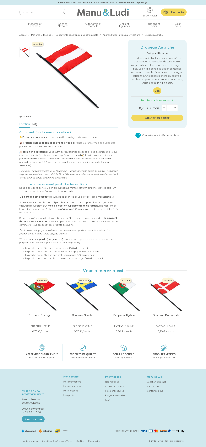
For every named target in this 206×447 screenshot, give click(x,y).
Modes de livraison (115, 386)
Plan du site (94, 441)
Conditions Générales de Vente (57, 441)
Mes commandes (72, 386)
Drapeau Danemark (166, 315)
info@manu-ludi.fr (33, 393)
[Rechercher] (42, 12)
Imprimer (25, 116)
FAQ (34, 124)
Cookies (80, 441)
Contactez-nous (155, 390)
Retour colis (153, 386)
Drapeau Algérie (124, 315)
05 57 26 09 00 (31, 391)
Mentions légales (30, 441)
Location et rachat (156, 381)
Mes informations (72, 381)
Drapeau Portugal (40, 315)
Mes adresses (70, 390)
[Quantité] (170, 107)
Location (24, 124)
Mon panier (69, 395)
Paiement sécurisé (114, 390)
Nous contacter (33, 419)
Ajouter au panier (157, 118)
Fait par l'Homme (157, 53)
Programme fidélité (115, 395)
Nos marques (112, 381)
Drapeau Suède (82, 315)
